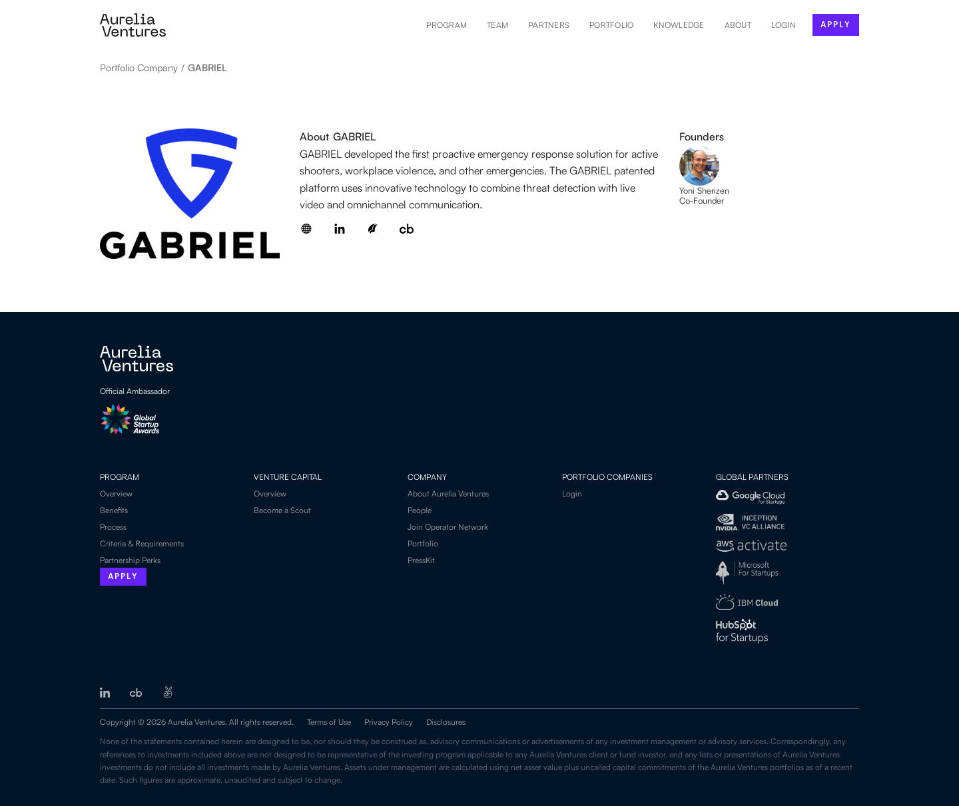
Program (446, 25)
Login (572, 494)
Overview (116, 494)
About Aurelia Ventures (448, 494)
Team (497, 25)
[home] (133, 25)
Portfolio (611, 25)
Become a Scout (282, 510)
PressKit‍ (421, 560)
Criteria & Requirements (142, 543)
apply (835, 25)
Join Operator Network (448, 527)
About (738, 25)
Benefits (114, 510)
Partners (548, 25)
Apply (123, 577)
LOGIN (783, 25)
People (420, 510)
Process (113, 527)
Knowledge (678, 25)
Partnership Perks (130, 560)
